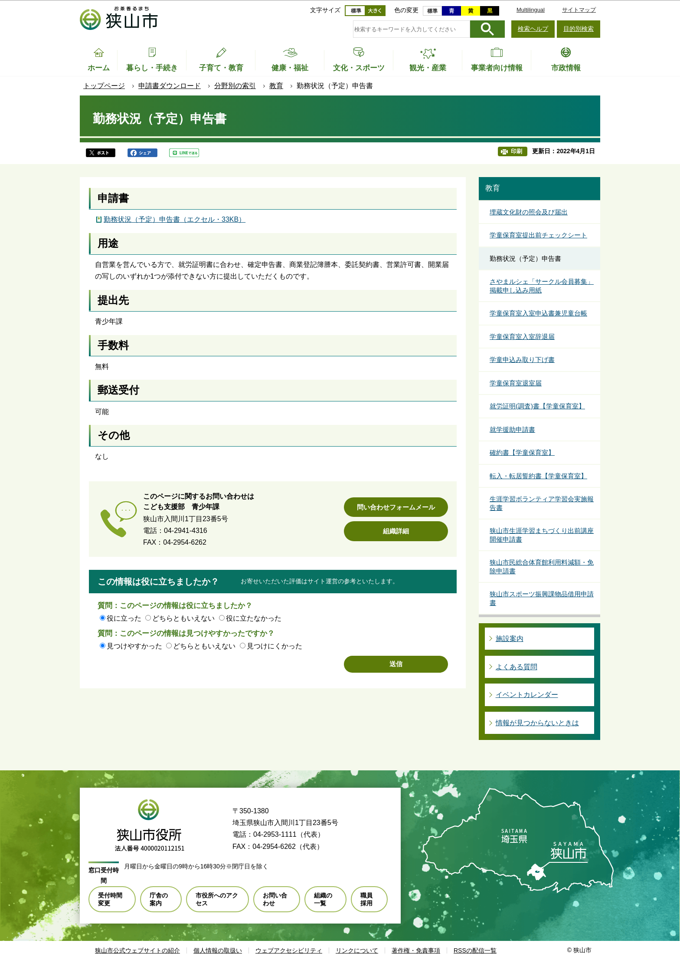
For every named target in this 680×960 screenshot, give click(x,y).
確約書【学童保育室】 (522, 452)
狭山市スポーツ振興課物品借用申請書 (542, 598)
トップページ (104, 85)
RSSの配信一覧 (475, 950)
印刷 (516, 151)
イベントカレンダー (527, 694)
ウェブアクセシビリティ (288, 950)
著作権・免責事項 (416, 950)
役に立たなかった (253, 618)
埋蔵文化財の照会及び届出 (529, 212)
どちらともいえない (183, 618)
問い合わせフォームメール (396, 507)
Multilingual (531, 10)
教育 (276, 85)
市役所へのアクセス (217, 899)
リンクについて (357, 950)
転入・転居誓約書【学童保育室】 (538, 476)
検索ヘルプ (533, 28)
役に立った (124, 618)
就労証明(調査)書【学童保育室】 (537, 406)
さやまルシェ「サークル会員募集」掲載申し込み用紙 (542, 286)
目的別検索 (578, 28)
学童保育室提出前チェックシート (538, 235)
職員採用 (366, 899)
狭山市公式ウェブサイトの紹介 (137, 950)
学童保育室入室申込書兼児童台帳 (538, 313)
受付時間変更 (110, 899)
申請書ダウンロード (169, 85)
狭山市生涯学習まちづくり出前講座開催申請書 (542, 535)
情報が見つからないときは (537, 723)
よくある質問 (516, 667)
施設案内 (509, 638)
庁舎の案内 (159, 899)
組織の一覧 (323, 899)
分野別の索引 (235, 85)
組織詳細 (396, 531)
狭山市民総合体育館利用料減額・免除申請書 (542, 567)
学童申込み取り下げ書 (522, 359)
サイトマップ (579, 10)
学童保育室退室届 (516, 383)
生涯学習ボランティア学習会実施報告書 (542, 503)
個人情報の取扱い (217, 950)
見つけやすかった (134, 646)
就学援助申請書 (512, 429)
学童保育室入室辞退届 (522, 336)
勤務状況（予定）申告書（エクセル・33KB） (174, 219)
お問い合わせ (275, 899)
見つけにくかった (274, 646)
